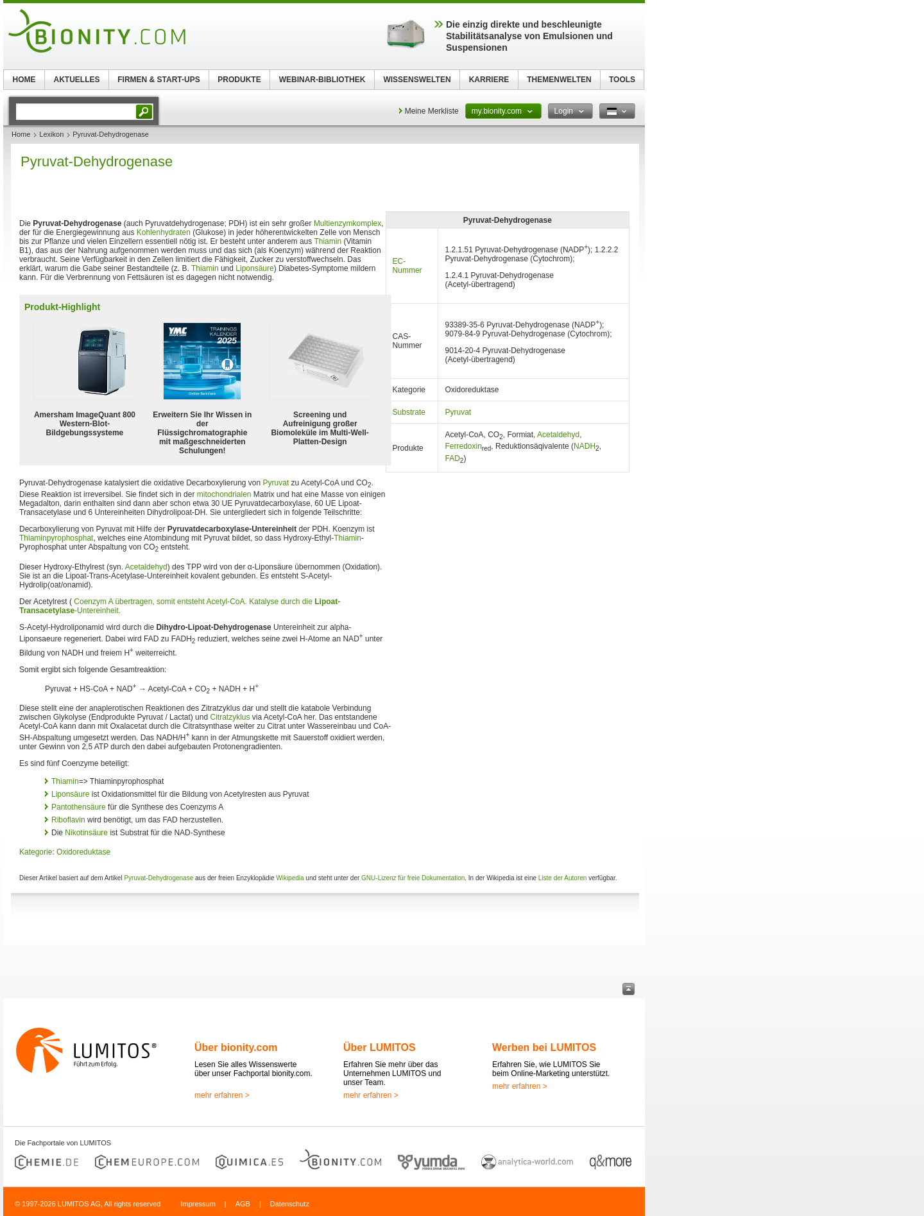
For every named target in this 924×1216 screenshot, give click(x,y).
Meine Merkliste (432, 111)
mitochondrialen (224, 494)
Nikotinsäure (86, 832)
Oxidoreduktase (83, 851)
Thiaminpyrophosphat (56, 538)
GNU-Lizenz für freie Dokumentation (413, 878)
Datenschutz (289, 1204)
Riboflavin (68, 819)
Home (21, 134)
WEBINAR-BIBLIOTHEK (322, 79)
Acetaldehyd (558, 434)
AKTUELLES (77, 79)
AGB (242, 1204)
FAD (452, 458)
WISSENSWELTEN (416, 79)
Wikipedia (290, 878)
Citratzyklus (230, 717)
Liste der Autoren (562, 878)
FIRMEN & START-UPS (158, 79)
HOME (24, 79)
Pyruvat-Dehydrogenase (158, 878)
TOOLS (622, 79)
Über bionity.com (236, 1047)
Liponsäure (254, 268)
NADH (584, 446)
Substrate (409, 412)
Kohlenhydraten (164, 232)
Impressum (197, 1204)
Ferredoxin (463, 446)
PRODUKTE (239, 79)
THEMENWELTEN (559, 79)
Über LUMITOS (379, 1047)
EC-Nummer (407, 266)
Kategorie (35, 851)
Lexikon (51, 134)
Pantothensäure (78, 807)
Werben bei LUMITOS (544, 1047)
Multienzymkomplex (347, 223)
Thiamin (327, 241)
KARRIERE (489, 79)
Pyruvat (458, 412)
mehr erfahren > (222, 1095)
